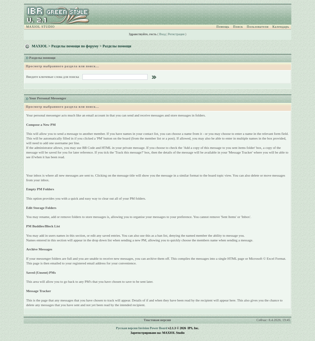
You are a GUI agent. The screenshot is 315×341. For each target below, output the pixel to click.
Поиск (238, 26)
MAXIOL (39, 46)
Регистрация (176, 34)
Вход (162, 34)
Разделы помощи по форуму (75, 46)
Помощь (222, 26)
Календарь (280, 26)
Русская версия (127, 328)
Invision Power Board (152, 328)
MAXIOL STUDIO (40, 26)
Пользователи (258, 26)
